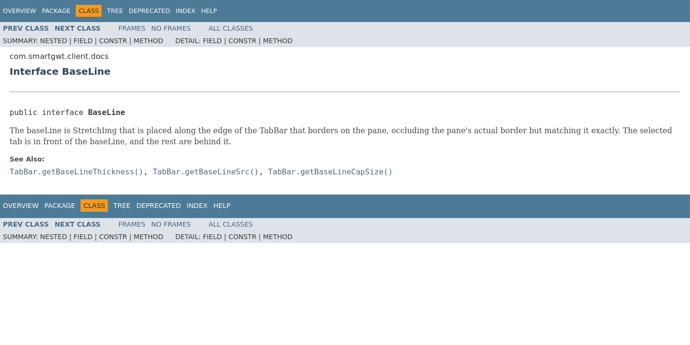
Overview (19, 10)
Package (56, 10)
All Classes (230, 28)
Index (186, 10)
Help (209, 10)
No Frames (171, 28)
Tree (115, 10)
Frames (132, 28)
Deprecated (149, 10)
